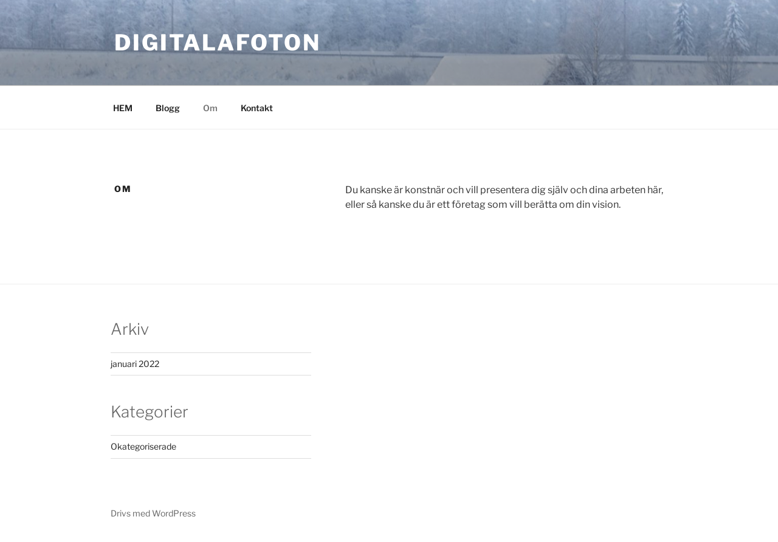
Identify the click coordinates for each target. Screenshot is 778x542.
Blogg (168, 108)
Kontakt (257, 108)
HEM (123, 108)
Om (210, 108)
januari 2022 (135, 363)
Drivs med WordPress (153, 513)
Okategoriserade (143, 446)
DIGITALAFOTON (217, 42)
